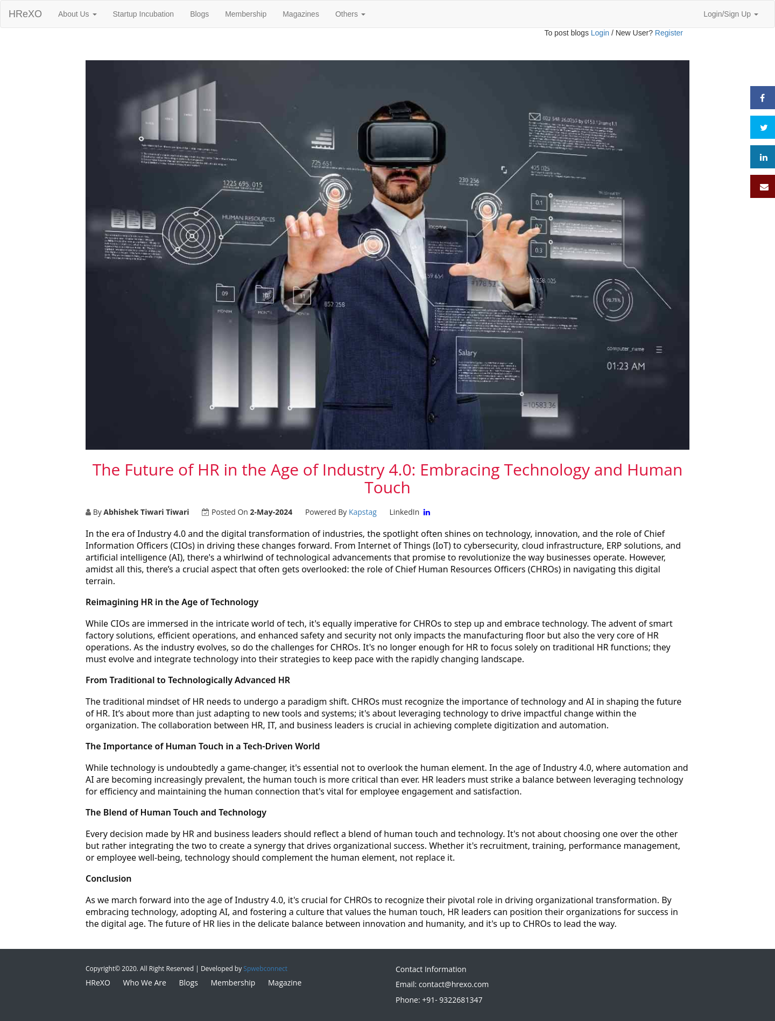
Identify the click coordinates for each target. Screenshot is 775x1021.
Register (669, 33)
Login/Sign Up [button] (730, 14)
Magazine (284, 982)
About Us (77, 14)
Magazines (301, 14)
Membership (245, 14)
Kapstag (363, 512)
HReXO (25, 14)
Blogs (199, 14)
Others (350, 14)
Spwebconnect (265, 968)
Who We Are (144, 982)
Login (600, 33)
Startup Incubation (143, 14)
